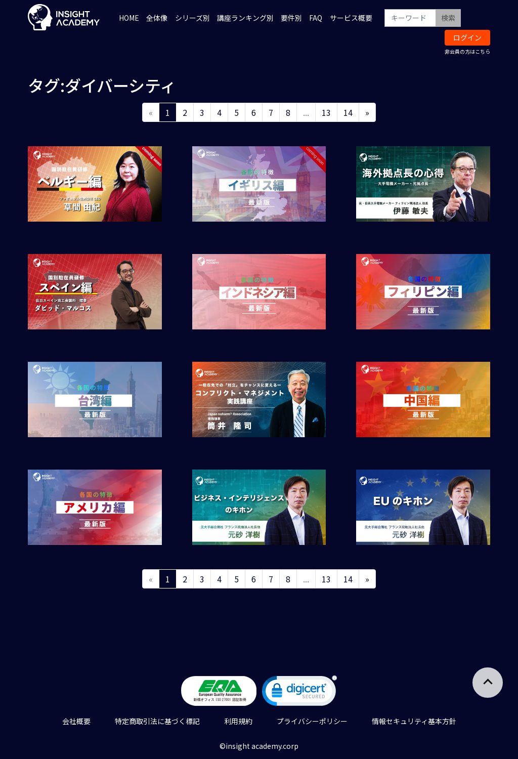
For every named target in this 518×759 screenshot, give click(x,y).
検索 (448, 18)
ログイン (467, 37)
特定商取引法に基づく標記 (157, 721)
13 (326, 112)
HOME (129, 18)
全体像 (156, 18)
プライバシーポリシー (312, 721)
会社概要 (76, 721)
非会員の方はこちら (467, 51)
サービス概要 (351, 18)
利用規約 (238, 721)
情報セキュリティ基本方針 (414, 721)
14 (348, 112)
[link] (299, 693)
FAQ (315, 18)
